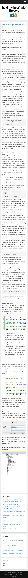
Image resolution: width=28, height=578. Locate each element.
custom (9, 543)
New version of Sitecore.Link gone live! (12, 501)
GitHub (4, 545)
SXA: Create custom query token (10, 528)
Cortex (4, 543)
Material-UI (15, 548)
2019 (4, 563)
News (22, 548)
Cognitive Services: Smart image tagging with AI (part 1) (14, 512)
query (9, 550)
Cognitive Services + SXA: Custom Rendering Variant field (13, 516)
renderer (13, 550)
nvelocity (5, 550)
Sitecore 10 (5, 553)
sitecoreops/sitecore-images (12, 52)
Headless (14, 545)
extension (22, 543)
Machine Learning (7, 548)
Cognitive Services (17, 540)
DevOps (13, 543)
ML (19, 548)
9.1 (8, 540)
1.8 (4, 540)
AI (10, 540)
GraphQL (9, 545)
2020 (4, 565)
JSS (18, 545)
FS (16, 576)
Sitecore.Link (12, 553)
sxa (17, 553)
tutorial (3, 37)
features (22, 93)
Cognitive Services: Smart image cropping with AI (13, 520)
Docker (17, 543)
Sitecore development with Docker (13, 25)
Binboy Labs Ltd (18, 572)
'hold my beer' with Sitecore (14, 9)
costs (23, 127)
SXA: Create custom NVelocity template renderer (12, 525)
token (20, 553)
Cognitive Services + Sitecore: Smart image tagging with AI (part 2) (13, 507)
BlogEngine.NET (15, 574)
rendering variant (19, 550)
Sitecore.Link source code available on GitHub (13, 499)
